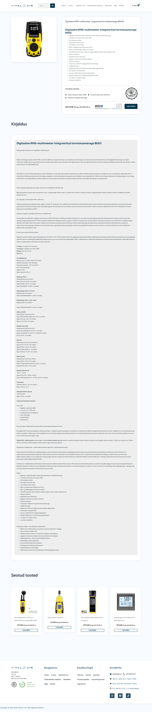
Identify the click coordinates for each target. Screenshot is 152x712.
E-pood (71, 5)
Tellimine (80, 675)
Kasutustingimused (98, 679)
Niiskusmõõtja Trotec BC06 (55, 617)
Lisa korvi (131, 106)
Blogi (115, 5)
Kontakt (121, 5)
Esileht (63, 5)
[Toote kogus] (119, 106)
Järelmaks (96, 675)
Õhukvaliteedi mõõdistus (52, 679)
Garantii (88, 675)
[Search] (52, 5)
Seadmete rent (80, 5)
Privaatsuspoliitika (83, 679)
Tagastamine (81, 684)
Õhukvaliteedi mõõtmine (95, 5)
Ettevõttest (108, 5)
